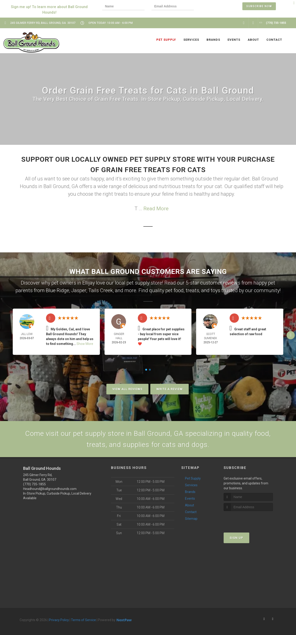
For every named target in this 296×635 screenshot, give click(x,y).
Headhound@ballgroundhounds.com (50, 489)
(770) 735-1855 (34, 484)
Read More (156, 208)
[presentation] (216, 6)
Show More (85, 344)
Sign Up (236, 537)
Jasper (78, 290)
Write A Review (169, 389)
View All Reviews (127, 389)
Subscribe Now (259, 6)
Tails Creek (100, 290)
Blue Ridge (57, 290)
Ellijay (88, 283)
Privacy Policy (59, 620)
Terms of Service (83, 620)
